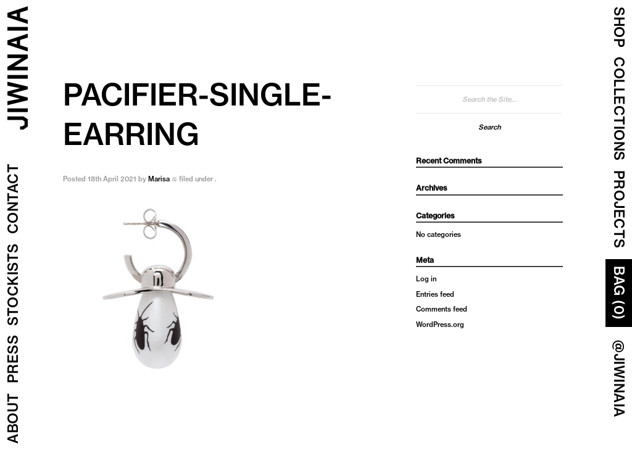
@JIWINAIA (619, 379)
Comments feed (441, 309)
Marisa (159, 179)
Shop (619, 27)
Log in (426, 279)
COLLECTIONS (619, 109)
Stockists (13, 285)
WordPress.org (440, 324)
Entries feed (435, 294)
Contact (13, 198)
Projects (619, 209)
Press (13, 359)
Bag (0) (619, 293)
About (13, 418)
